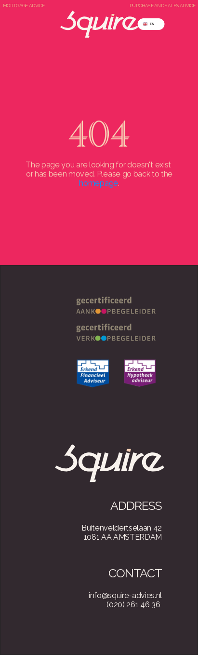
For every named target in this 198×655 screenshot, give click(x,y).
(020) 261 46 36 (133, 604)
